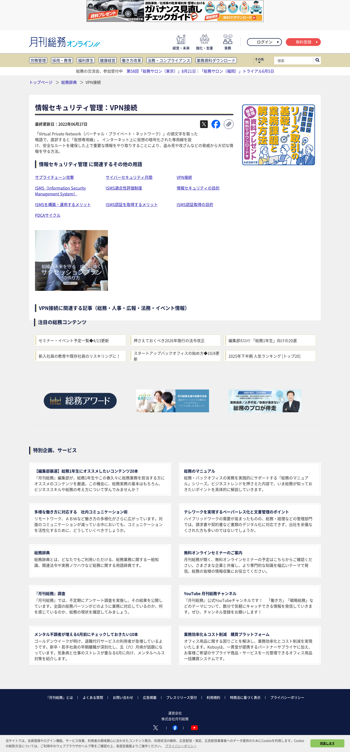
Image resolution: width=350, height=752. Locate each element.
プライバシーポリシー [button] (181, 745)
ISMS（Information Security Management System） (60, 191)
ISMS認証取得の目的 (195, 204)
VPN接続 (184, 177)
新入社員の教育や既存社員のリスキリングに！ (79, 356)
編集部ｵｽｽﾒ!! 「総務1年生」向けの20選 (262, 340)
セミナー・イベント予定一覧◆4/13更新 (74, 340)
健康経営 (107, 60)
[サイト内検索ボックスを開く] (317, 60)
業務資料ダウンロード (216, 60)
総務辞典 (69, 82)
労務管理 (38, 60)
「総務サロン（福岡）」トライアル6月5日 (237, 71)
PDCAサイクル (48, 215)
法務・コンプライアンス (169, 60)
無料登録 (307, 42)
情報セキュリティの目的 (198, 188)
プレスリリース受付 (181, 697)
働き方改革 (131, 60)
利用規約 (213, 697)
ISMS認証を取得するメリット (132, 204)
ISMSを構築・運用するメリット (63, 204)
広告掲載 (150, 697)
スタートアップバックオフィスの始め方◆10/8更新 (176, 356)
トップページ (40, 82)
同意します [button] (327, 743)
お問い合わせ (123, 697)
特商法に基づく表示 (245, 697)
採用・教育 (62, 60)
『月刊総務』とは (59, 697)
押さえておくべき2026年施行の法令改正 (169, 340)
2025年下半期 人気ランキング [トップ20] (264, 356)
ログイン (268, 42)
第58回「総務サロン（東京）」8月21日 (161, 71)
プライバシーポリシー (287, 697)
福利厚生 (86, 60)
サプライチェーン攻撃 (54, 177)
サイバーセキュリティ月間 (129, 177)
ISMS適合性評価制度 (124, 188)
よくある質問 (93, 697)
